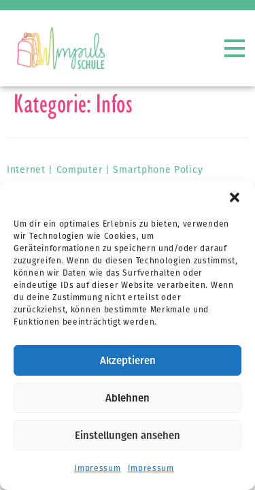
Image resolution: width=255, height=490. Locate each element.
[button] (234, 197)
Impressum (97, 468)
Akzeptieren (128, 361)
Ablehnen (127, 398)
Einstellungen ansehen (127, 435)
